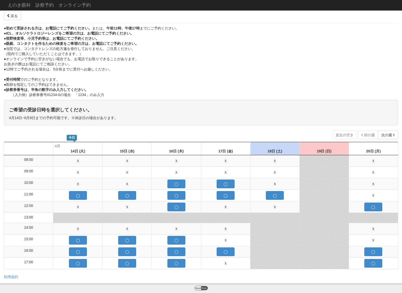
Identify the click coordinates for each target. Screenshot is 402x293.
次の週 (388, 135)
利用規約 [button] (11, 277)
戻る (12, 16)
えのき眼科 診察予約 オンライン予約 (49, 5)
